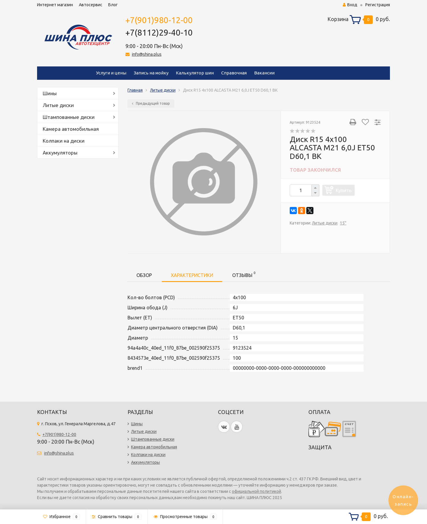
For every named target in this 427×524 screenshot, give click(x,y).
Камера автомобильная (71, 129)
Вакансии (264, 72)
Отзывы (243, 274)
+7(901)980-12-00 (159, 20)
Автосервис (90, 4)
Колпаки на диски (64, 141)
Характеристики (192, 275)
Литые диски (58, 105)
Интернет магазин (55, 4)
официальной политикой (256, 491)
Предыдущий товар (151, 103)
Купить (344, 190)
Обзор (144, 275)
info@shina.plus (147, 54)
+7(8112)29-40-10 (159, 32)
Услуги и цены (111, 72)
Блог (113, 4)
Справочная (234, 72)
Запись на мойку (151, 72)
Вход (350, 4)
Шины (50, 93)
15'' (343, 223)
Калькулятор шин (195, 72)
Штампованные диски (69, 117)
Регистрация (377, 4)
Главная (135, 90)
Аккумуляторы (60, 152)
